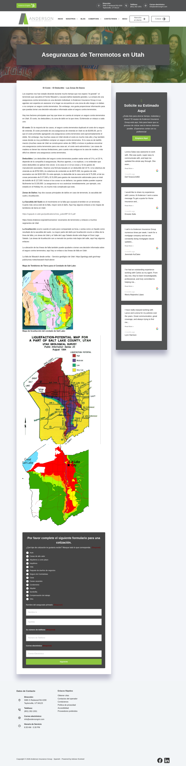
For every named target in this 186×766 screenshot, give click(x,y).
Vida (31, 567)
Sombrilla (33, 592)
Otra (31, 599)
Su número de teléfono (40, 630)
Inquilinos (33, 563)
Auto (31, 553)
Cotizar (160, 19)
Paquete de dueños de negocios (42, 570)
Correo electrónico (39, 646)
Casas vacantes (36, 581)
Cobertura (95, 19)
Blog (83, 19)
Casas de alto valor (37, 556)
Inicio (60, 19)
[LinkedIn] (167, 760)
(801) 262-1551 (136, 7)
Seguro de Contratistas (39, 574)
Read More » (129, 168)
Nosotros (72, 19)
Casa (32, 578)
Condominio (34, 585)
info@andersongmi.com (158, 7)
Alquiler (33, 588)
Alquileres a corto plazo (39, 560)
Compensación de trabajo (40, 595)
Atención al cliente (139, 19)
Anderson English (26, 5)
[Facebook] (160, 760)
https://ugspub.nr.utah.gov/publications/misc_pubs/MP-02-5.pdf (48, 214)
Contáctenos (112, 19)
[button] (141, 138)
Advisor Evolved (78, 759)
